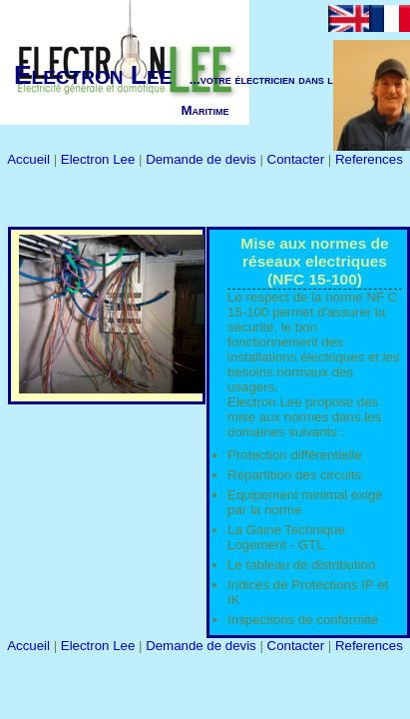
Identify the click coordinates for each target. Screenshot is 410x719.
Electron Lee (100, 159)
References (369, 159)
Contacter (297, 159)
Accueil (30, 159)
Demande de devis (202, 159)
